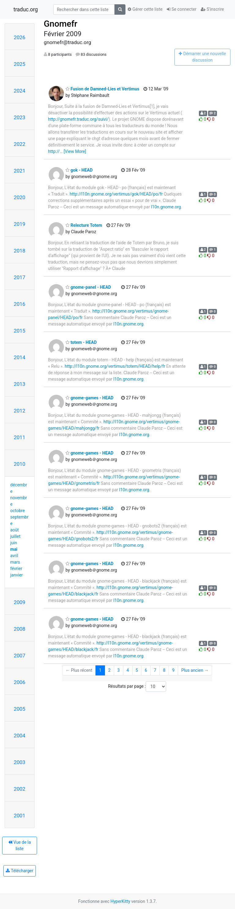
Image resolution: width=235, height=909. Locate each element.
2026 (19, 37)
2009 (19, 602)
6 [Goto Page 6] (146, 670)
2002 (19, 789)
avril (14, 555)
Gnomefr (60, 24)
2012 (19, 411)
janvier (16, 574)
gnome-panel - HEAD (88, 287)
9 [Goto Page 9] (173, 670)
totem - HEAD (81, 342)
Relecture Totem (83, 225)
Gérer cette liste (145, 9)
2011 (19, 437)
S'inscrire (212, 9)
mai (13, 549)
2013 (19, 384)
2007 (19, 655)
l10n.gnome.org (166, 206)
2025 (19, 64)
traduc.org (25, 9)
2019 (19, 224)
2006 (19, 682)
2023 (19, 117)
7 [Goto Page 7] (155, 670)
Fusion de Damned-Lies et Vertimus (102, 88)
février (16, 568)
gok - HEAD (79, 170)
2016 (19, 304)
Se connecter (181, 9)
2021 (19, 171)
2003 (19, 762)
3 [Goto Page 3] (118, 670)
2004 (19, 735)
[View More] (75, 151)
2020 (19, 197)
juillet (15, 536)
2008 (19, 629)
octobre (17, 510)
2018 (19, 251)
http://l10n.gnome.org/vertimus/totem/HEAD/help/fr (115, 366)
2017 (19, 277)
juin (13, 542)
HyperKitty (120, 901)
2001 (19, 815)
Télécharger (19, 870)
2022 (19, 144)
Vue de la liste (19, 845)
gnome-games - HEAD (89, 397)
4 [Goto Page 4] (127, 670)
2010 (19, 464)
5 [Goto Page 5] (137, 670)
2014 (19, 357)
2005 (19, 709)
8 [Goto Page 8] (164, 670)
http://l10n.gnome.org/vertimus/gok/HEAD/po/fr (116, 194)
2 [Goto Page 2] (109, 670)
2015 (19, 331)
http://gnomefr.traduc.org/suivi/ (78, 119)
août (14, 529)
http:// (54, 151)
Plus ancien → (194, 670)
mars (15, 562)
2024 (19, 91)
